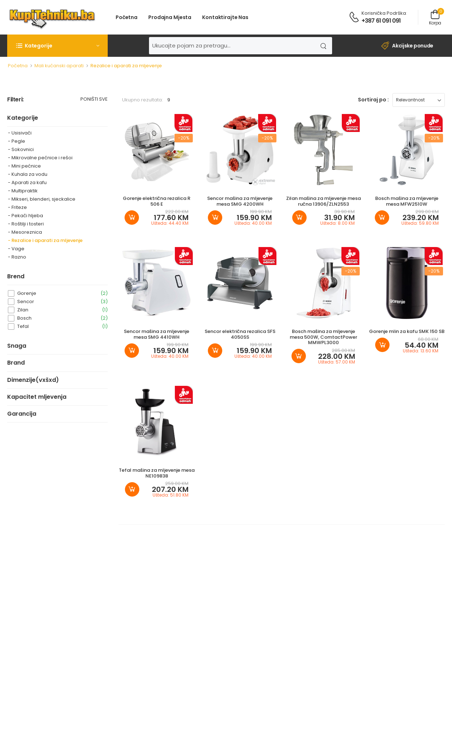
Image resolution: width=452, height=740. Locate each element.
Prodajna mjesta (169, 17)
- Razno (17, 256)
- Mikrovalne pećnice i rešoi (40, 157)
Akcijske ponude (407, 46)
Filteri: (15, 100)
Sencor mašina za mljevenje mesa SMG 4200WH (239, 201)
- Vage (16, 248)
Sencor (62, 301)
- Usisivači (20, 132)
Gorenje (62, 293)
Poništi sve (94, 99)
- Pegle (16, 141)
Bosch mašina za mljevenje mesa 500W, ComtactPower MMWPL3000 (323, 337)
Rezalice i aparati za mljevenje (126, 65)
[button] (57, 46)
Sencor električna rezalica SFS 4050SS (240, 334)
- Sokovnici (21, 149)
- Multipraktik (23, 190)
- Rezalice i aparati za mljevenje (45, 240)
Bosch (62, 318)
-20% (183, 138)
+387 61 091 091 (381, 21)
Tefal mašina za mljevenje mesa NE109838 (157, 473)
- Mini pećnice (24, 166)
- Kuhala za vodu (27, 174)
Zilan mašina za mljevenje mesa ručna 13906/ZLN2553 (323, 201)
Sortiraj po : (373, 99)
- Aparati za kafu (27, 182)
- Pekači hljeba (25, 215)
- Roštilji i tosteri (26, 223)
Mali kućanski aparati (59, 65)
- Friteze (17, 207)
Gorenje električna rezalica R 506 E (156, 201)
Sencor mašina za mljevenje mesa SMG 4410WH (156, 334)
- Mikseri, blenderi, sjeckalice (41, 199)
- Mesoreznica (25, 232)
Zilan (62, 309)
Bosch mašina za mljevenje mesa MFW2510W (406, 201)
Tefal (62, 326)
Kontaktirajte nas (225, 17)
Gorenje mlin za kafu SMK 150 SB (406, 331)
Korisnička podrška (384, 13)
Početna (127, 17)
